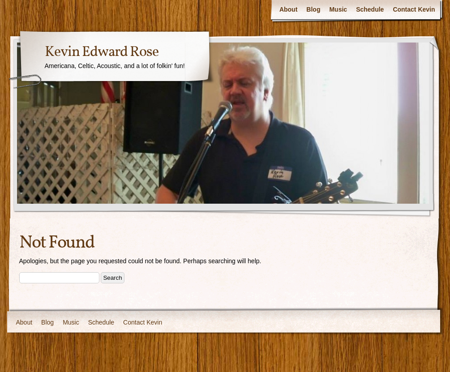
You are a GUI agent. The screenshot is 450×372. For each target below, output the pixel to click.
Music (338, 9)
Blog (313, 9)
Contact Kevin (414, 9)
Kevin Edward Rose (102, 52)
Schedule (370, 9)
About (288, 9)
